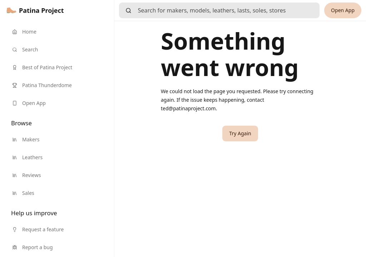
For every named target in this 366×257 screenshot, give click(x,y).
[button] (240, 133)
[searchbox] (229, 10)
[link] (35, 10)
